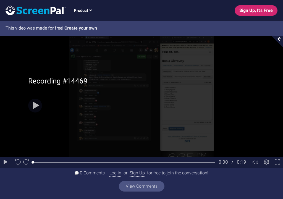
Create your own (80, 28)
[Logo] (33, 10)
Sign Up (137, 173)
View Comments (142, 186)
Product (83, 10)
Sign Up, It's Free (256, 10)
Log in (115, 173)
